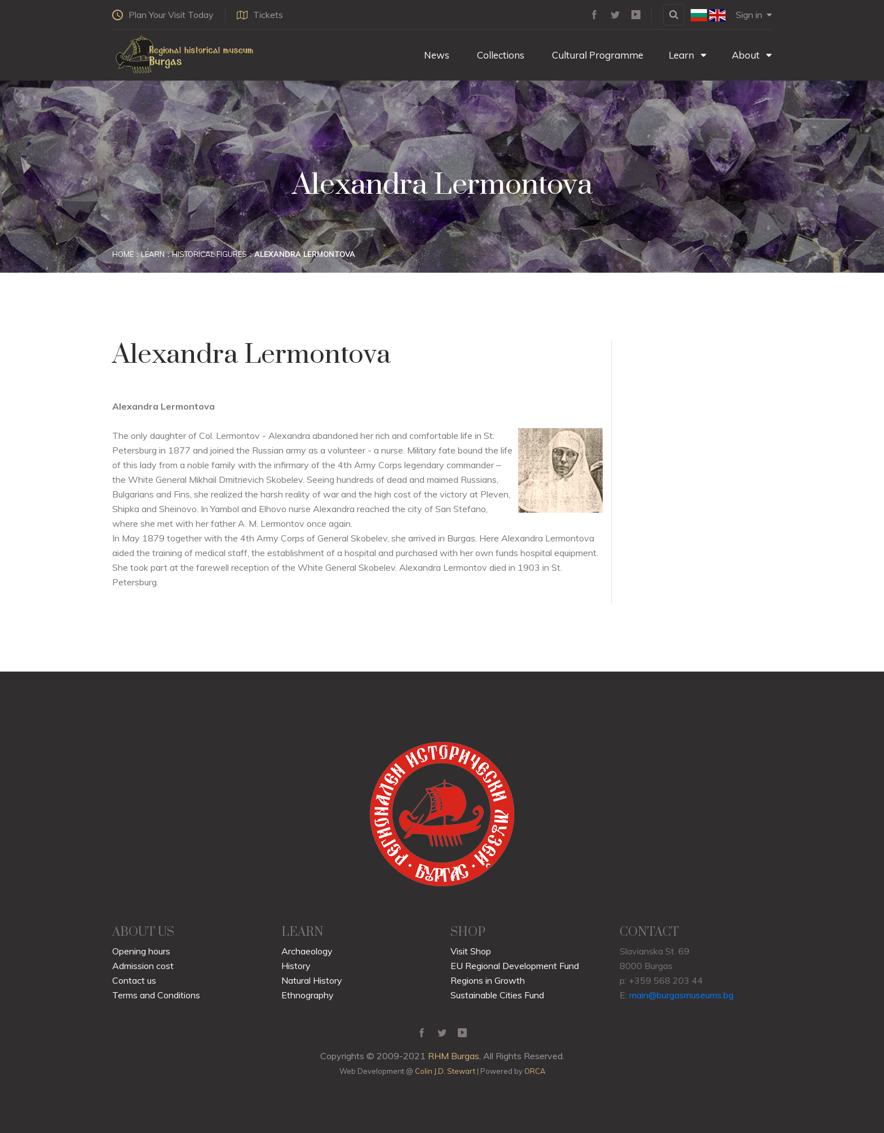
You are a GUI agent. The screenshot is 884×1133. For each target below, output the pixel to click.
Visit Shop (470, 951)
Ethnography (307, 995)
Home (123, 254)
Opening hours (141, 951)
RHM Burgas (453, 1055)
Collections (499, 55)
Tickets (260, 14)
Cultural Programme (596, 55)
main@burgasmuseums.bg (681, 995)
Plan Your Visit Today (163, 14)
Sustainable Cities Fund (497, 995)
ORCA (534, 1071)
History (296, 965)
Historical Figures (209, 254)
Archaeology (307, 951)
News (435, 55)
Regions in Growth (487, 980)
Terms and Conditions (156, 995)
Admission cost (143, 965)
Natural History (311, 980)
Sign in (754, 14)
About (752, 55)
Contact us (134, 980)
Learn (687, 55)
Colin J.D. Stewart (445, 1071)
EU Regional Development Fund (514, 965)
